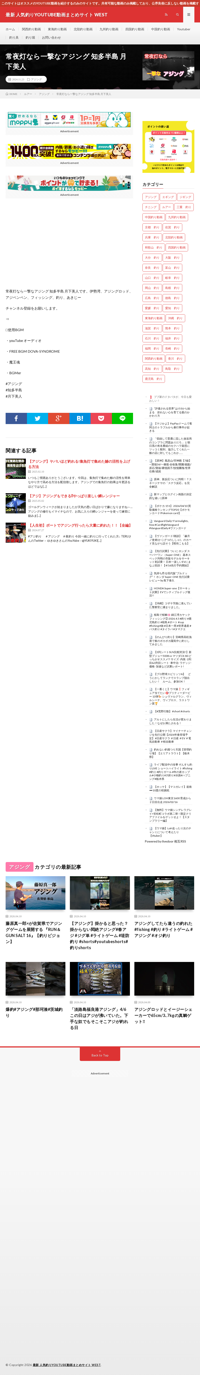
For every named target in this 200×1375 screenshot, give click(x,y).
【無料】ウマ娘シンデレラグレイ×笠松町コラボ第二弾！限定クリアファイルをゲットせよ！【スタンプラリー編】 (170, 815)
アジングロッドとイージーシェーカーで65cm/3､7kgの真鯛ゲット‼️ (163, 1015)
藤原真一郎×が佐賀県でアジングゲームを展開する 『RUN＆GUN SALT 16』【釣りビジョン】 (34, 932)
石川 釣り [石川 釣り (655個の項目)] (152, 338)
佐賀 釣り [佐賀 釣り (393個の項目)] (172, 227)
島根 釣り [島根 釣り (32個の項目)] (172, 288)
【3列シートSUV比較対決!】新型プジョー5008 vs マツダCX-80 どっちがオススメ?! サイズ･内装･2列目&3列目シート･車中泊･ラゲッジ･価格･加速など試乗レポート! (170, 659)
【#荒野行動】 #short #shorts (172, 711)
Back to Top (100, 1055)
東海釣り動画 (57, 29)
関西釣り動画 (31, 29)
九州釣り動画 (109, 29)
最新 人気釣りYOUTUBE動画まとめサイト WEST (67, 1365)
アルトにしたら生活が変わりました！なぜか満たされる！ (170, 721)
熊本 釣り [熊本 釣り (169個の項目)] (172, 328)
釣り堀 (30, 37)
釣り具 (14, 37)
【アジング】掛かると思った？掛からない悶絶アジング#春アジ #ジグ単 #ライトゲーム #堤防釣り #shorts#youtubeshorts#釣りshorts (99, 935)
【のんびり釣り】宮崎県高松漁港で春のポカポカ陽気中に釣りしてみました (170, 640)
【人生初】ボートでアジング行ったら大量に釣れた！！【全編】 (80, 525)
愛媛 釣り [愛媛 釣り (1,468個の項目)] (152, 308)
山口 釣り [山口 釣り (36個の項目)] (152, 277)
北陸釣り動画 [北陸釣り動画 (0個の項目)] (174, 237)
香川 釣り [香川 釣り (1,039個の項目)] (175, 358)
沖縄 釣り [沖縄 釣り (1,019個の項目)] (175, 318)
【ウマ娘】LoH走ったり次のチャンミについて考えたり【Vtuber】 (170, 832)
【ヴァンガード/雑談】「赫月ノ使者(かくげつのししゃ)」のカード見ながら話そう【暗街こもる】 (170, 539)
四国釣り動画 (134, 29)
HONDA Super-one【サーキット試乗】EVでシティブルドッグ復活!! (169, 592)
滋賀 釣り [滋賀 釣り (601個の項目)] (152, 328)
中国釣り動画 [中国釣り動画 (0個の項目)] (153, 217)
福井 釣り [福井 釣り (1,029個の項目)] (172, 338)
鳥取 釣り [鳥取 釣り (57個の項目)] (172, 368)
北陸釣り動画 (83, 29)
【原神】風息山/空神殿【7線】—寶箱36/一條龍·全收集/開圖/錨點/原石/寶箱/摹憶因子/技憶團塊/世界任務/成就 (170, 466)
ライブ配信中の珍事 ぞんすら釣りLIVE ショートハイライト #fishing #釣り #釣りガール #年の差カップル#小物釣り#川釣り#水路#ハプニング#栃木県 (170, 772)
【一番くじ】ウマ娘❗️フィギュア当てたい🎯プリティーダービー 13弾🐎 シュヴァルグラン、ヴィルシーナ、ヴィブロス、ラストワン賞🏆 (170, 696)
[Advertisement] (100, 1183)
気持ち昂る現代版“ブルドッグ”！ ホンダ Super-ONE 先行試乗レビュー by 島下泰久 (169, 577)
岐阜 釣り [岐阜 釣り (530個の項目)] (172, 277)
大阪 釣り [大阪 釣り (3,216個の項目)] (172, 257)
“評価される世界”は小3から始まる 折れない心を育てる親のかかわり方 (169, 412)
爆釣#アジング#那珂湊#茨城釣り (34, 1012)
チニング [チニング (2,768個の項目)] (151, 207)
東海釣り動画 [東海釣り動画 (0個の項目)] (153, 318)
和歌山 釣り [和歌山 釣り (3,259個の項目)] (153, 247)
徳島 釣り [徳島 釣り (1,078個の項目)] (172, 298)
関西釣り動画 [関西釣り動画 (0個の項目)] (153, 358)
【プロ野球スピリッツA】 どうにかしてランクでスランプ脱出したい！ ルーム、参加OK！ (170, 677)
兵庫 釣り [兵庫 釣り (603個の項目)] (152, 237)
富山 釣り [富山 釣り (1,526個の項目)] (172, 267)
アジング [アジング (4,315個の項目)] (151, 197)
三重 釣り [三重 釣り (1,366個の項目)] (184, 207)
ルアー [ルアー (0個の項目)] (166, 207)
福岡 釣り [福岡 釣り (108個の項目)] (152, 348)
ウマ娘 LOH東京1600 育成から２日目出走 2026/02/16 (170, 800)
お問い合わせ (51, 37)
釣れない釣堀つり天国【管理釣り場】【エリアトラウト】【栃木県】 (170, 753)
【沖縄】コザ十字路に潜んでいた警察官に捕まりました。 (170, 605)
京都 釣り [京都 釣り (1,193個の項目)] (152, 227)
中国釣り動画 (160, 29)
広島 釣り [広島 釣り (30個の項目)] (152, 298)
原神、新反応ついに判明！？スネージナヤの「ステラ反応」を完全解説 (170, 482)
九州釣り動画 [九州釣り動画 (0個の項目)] (177, 217)
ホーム (10, 29)
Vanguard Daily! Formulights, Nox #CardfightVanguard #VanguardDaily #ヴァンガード (169, 524)
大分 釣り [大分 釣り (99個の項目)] (152, 257)
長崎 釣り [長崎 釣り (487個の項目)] (172, 348)
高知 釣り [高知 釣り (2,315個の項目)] (152, 368)
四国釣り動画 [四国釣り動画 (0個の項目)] (177, 247)
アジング (36, 79)
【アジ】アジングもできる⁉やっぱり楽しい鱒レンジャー (74, 496)
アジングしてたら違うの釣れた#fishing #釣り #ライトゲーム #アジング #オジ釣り (163, 929)
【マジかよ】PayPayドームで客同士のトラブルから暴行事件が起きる (170, 427)
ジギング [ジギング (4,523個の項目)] (185, 197)
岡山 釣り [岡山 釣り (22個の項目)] (152, 288)
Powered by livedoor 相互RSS (165, 841)
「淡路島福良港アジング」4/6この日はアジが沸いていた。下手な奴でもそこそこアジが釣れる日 (99, 1018)
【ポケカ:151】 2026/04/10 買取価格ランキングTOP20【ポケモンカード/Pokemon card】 (170, 509)
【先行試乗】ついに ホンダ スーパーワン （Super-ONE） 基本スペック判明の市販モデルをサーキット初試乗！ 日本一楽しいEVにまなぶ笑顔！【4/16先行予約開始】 (170, 558)
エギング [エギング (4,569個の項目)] (168, 197)
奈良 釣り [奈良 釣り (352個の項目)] (152, 267)
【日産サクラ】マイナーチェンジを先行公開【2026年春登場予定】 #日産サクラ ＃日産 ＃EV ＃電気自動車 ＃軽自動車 (170, 736)
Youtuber (183, 29)
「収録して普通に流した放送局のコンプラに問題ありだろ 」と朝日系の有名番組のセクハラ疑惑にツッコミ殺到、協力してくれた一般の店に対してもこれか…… (170, 446)
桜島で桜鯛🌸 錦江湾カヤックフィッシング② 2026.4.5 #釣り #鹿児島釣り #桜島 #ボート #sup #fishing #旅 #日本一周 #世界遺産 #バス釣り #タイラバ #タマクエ (170, 622)
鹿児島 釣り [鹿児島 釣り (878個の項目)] (153, 379)
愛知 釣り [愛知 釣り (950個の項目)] (172, 308)
